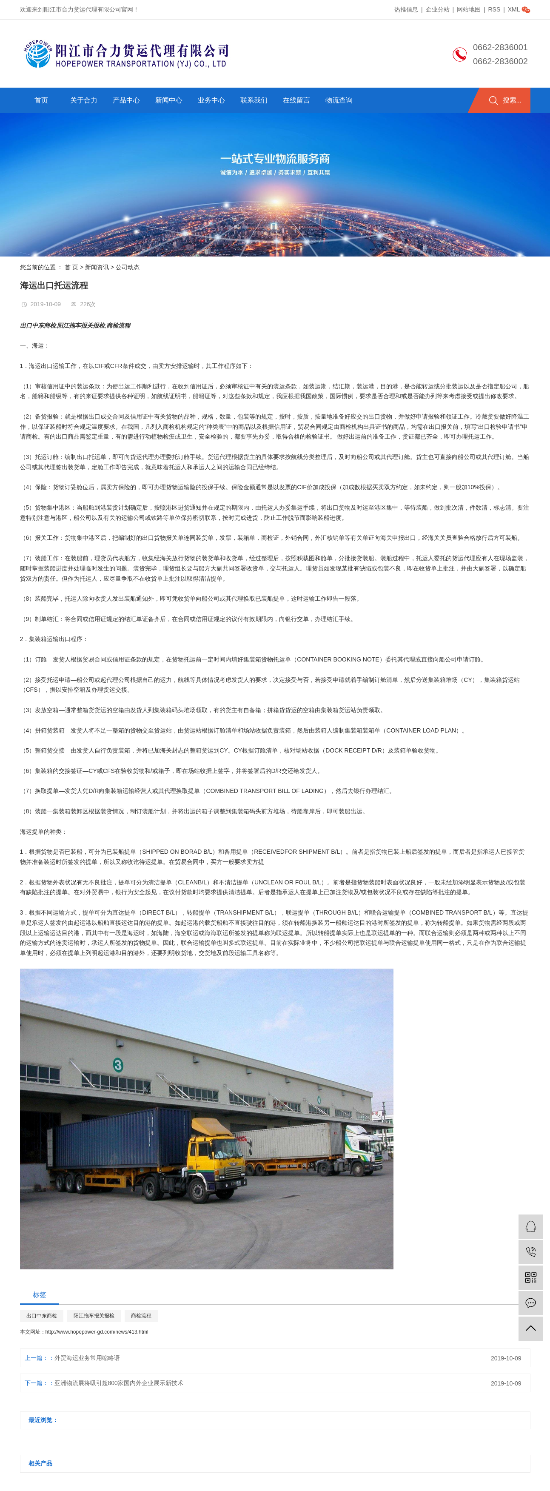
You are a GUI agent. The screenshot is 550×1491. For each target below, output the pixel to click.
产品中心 (126, 100)
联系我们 (254, 100)
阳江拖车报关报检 (94, 1316)
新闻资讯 (97, 267)
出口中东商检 (41, 1316)
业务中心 (211, 100)
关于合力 (83, 100)
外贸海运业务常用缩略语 (87, 1357)
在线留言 (296, 100)
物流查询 (339, 100)
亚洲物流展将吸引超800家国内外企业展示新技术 (118, 1383)
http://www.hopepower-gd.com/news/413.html (97, 1332)
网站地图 (469, 9)
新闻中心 (168, 100)
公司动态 (128, 267)
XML (514, 9)
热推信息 (406, 9)
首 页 (71, 267)
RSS (494, 9)
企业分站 (438, 9)
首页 (41, 100)
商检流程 (141, 1316)
